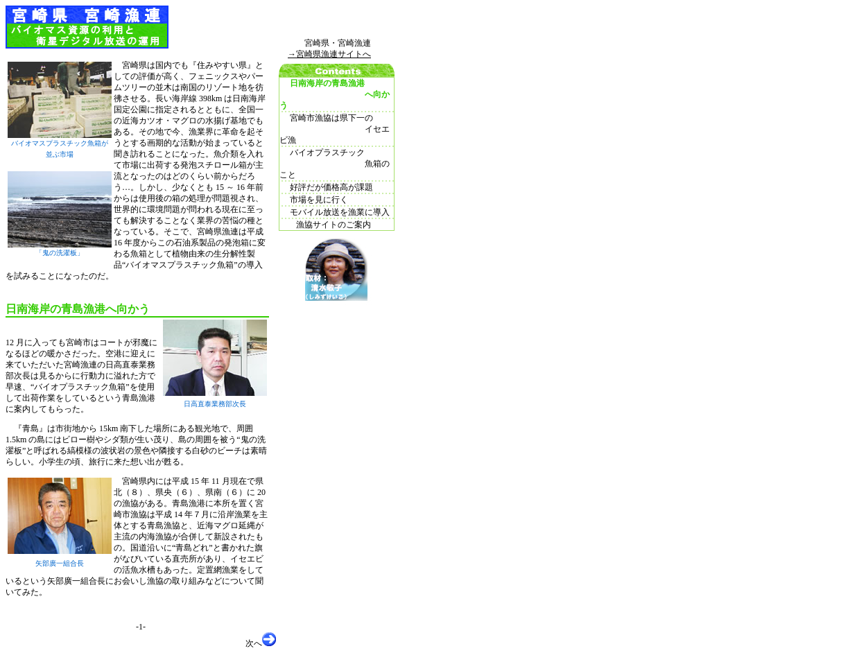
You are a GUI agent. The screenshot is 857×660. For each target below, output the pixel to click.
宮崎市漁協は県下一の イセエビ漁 (334, 129)
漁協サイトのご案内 (325, 224)
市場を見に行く (313, 200)
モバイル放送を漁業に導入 (334, 212)
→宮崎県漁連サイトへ (329, 54)
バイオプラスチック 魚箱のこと (334, 164)
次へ (260, 640)
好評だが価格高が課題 (326, 187)
